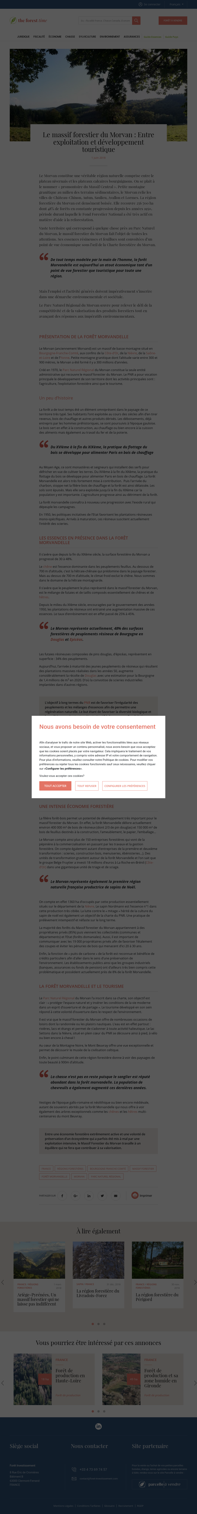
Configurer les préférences (124, 786)
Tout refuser (86, 786)
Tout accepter (55, 786)
